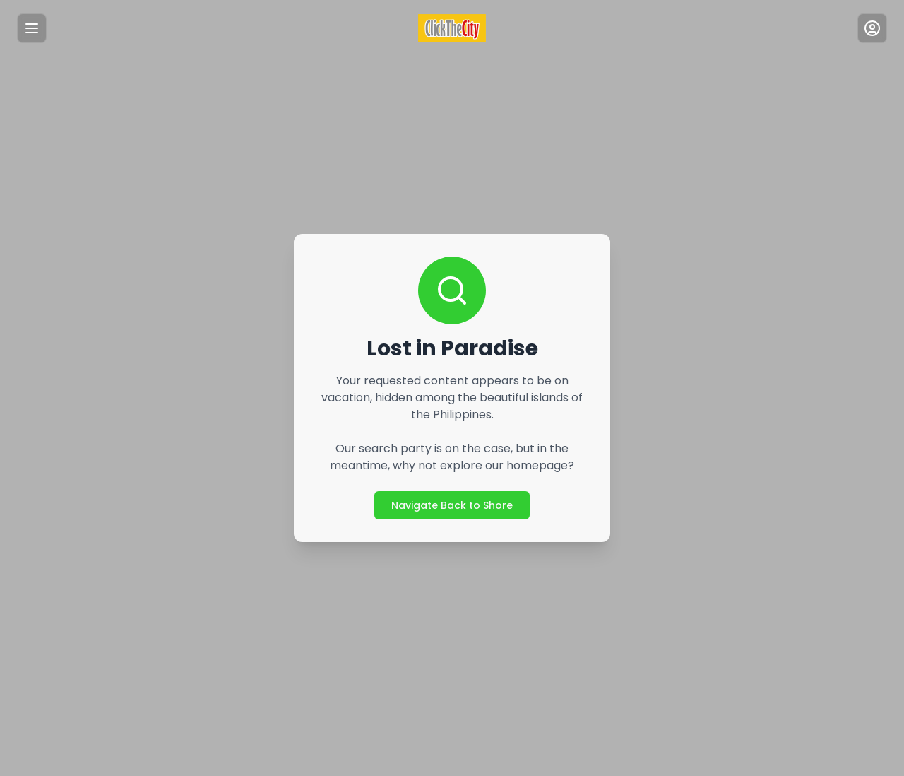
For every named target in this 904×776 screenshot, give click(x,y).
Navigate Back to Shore (452, 505)
